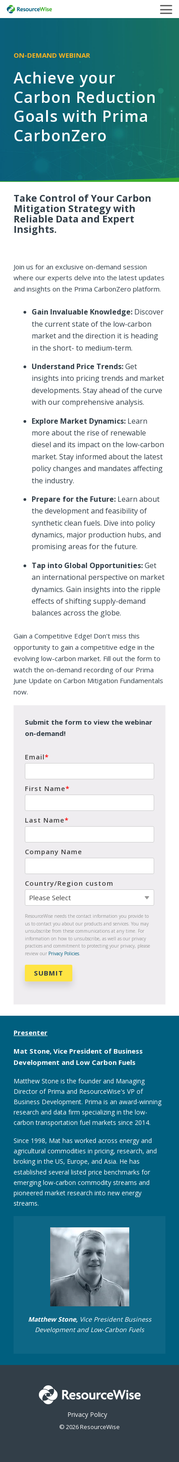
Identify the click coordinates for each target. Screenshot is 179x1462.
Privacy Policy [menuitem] (87, 1414)
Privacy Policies (63, 953)
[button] (166, 9)
